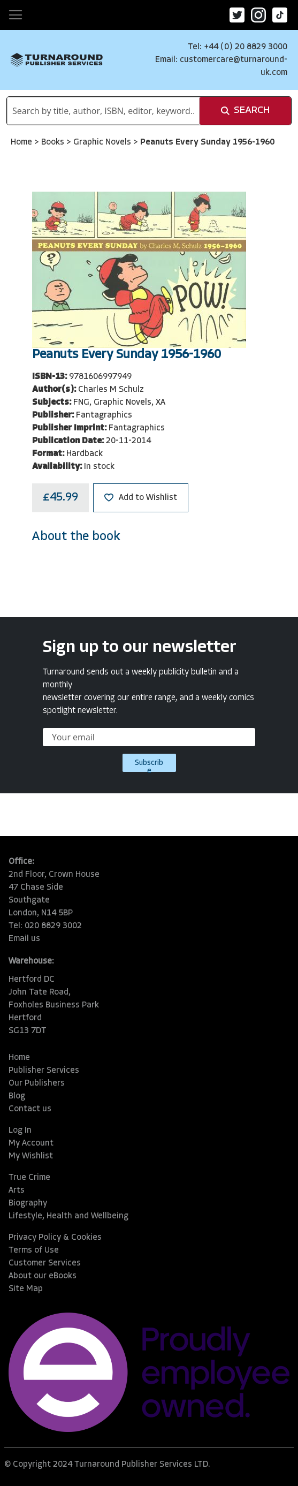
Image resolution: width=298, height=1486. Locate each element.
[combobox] (103, 111)
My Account (31, 1143)
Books (53, 142)
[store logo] (57, 60)
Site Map (26, 1289)
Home (22, 142)
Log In (20, 1130)
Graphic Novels (103, 142)
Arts (17, 1190)
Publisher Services (44, 1070)
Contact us (30, 1109)
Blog (17, 1096)
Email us (24, 939)
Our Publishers (37, 1083)
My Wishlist (31, 1156)
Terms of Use (34, 1250)
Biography (28, 1203)
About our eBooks (43, 1276)
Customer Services (45, 1263)
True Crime (29, 1177)
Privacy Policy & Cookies (55, 1237)
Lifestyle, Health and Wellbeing (68, 1216)
